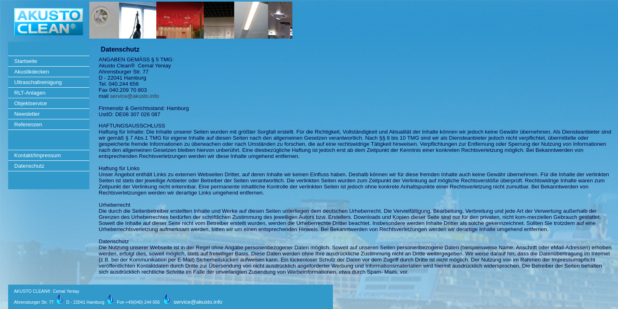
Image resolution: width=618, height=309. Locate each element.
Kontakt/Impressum (37, 155)
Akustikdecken (31, 72)
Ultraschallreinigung (38, 82)
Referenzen (28, 124)
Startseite (25, 61)
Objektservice (30, 103)
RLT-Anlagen (29, 93)
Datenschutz (29, 166)
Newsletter (27, 114)
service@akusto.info (134, 96)
